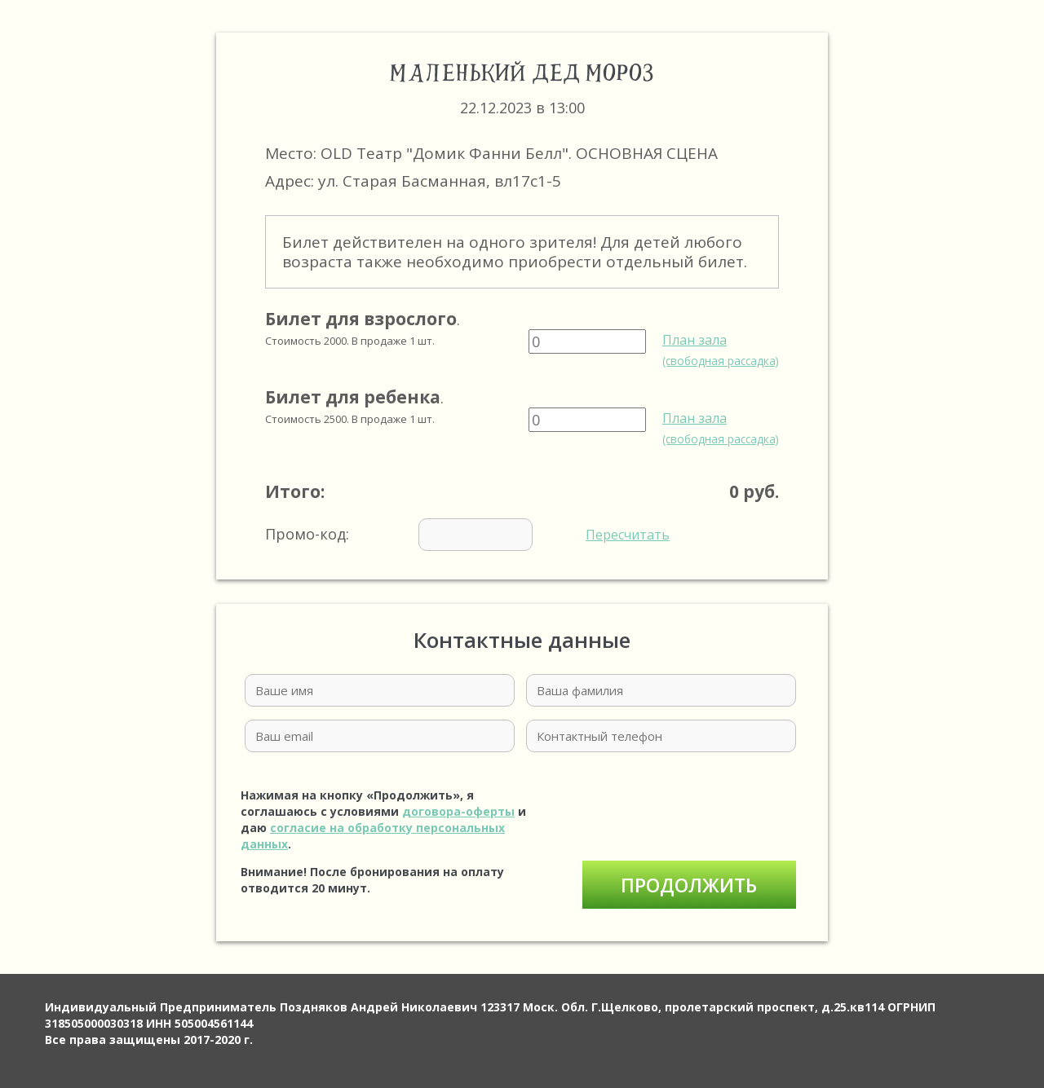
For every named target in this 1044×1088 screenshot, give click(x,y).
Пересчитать (628, 535)
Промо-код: (467, 534)
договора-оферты (458, 811)
